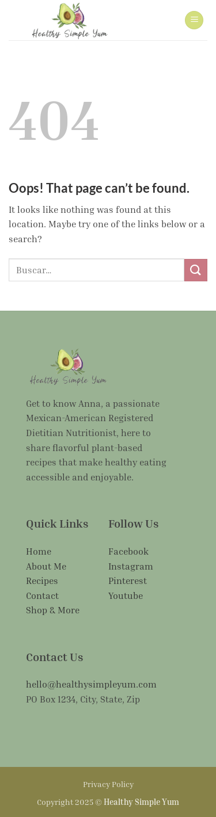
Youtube (125, 595)
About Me (46, 566)
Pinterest (127, 580)
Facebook (128, 551)
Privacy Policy (108, 784)
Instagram (130, 566)
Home (38, 551)
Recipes (42, 580)
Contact (42, 595)
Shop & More (52, 610)
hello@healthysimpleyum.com (91, 684)
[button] (194, 20)
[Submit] (195, 270)
